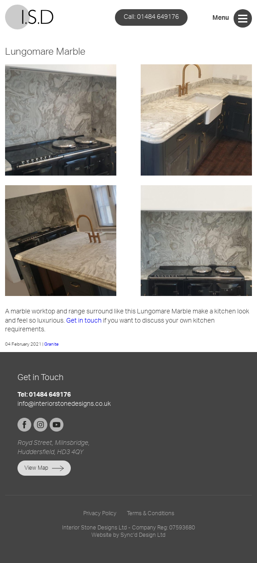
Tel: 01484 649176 (44, 395)
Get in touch (84, 320)
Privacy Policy (99, 513)
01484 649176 (151, 17)
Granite (51, 344)
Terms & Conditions (150, 513)
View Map (36, 467)
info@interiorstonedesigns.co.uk (64, 404)
